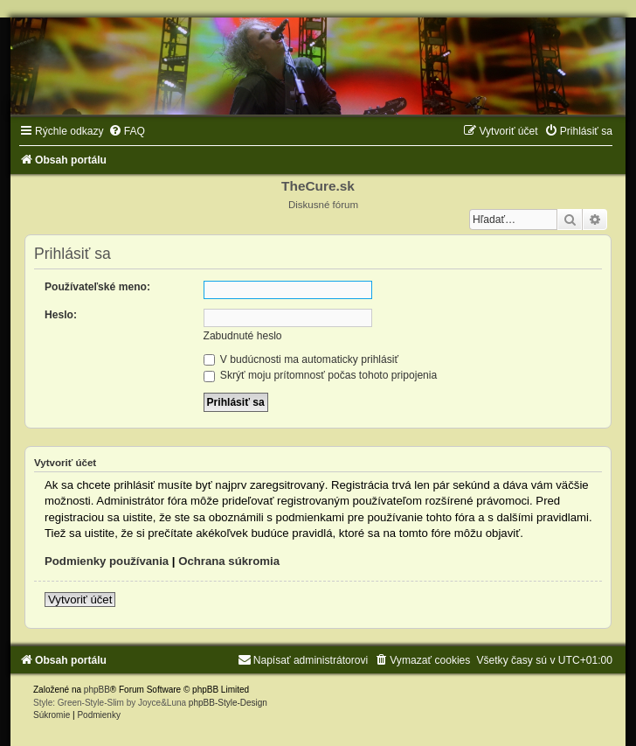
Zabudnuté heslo (243, 336)
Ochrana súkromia (229, 561)
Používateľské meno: (97, 287)
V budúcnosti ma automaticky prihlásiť (301, 359)
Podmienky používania (107, 561)
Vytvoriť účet (80, 599)
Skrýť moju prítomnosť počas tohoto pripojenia (321, 375)
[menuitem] (126, 131)
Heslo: (61, 315)
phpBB (97, 689)
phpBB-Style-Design (228, 703)
